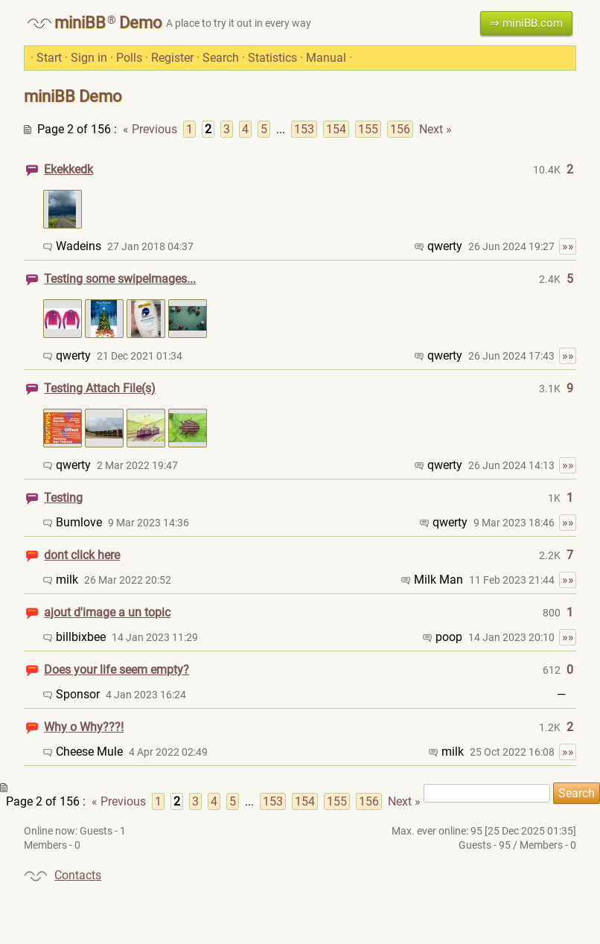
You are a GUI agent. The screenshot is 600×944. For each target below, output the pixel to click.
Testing (63, 498)
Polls (129, 58)
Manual (326, 58)
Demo (140, 22)
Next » (435, 129)
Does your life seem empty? (116, 670)
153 (304, 129)
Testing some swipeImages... (120, 279)
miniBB (80, 22)
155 (368, 129)
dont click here (82, 555)
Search (220, 58)
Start (49, 58)
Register (172, 58)
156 (400, 129)
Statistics (272, 58)
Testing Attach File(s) (100, 388)
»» (568, 246)
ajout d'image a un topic (107, 612)
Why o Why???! (84, 727)
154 (336, 129)
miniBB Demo (73, 96)
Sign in (89, 58)
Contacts (77, 875)
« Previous (150, 129)
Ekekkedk (68, 169)
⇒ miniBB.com (526, 23)
